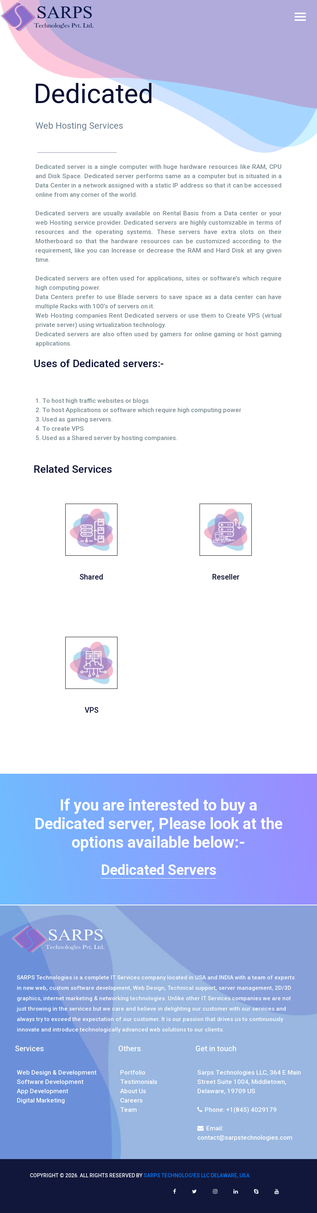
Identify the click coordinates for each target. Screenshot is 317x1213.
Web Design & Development (57, 1072)
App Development (42, 1091)
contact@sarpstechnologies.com (244, 1137)
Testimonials (138, 1081)
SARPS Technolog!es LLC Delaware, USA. (197, 1175)
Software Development (50, 1081)
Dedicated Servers (158, 870)
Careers (131, 1100)
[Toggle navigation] (306, 17)
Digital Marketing (41, 1100)
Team (128, 1109)
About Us (133, 1091)
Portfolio (132, 1072)
